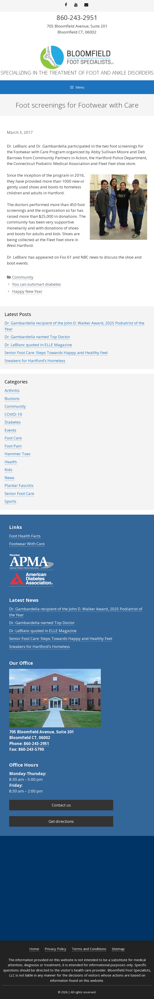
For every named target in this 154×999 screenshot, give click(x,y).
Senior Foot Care (19, 493)
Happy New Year (27, 291)
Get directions (61, 821)
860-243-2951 (36, 743)
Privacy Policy (55, 948)
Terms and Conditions (89, 948)
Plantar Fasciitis (19, 485)
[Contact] (86, 5)
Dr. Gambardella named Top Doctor (37, 336)
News (9, 477)
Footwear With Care (27, 543)
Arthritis (12, 390)
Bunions (12, 398)
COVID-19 (13, 414)
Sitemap (118, 948)
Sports (10, 501)
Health (11, 461)
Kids (8, 469)
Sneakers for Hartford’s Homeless (35, 360)
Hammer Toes (17, 453)
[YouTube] (76, 5)
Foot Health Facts (25, 536)
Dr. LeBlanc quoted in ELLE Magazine (38, 344)
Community (22, 277)
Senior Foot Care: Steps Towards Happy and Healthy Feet (56, 352)
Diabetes (13, 422)
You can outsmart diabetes (36, 284)
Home (34, 948)
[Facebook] (66, 5)
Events (10, 430)
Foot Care (13, 438)
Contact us (61, 805)
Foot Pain (13, 446)
